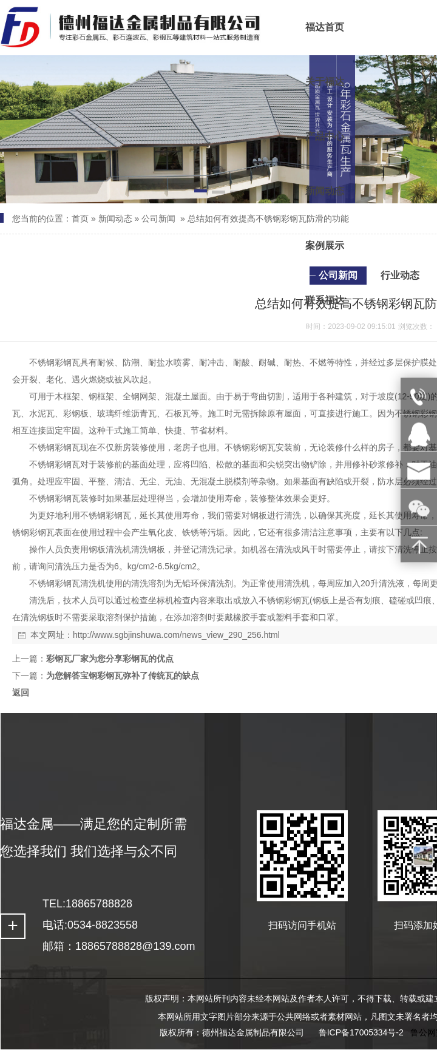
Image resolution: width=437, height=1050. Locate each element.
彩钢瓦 (67, 362)
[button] (201, 193)
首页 (80, 218)
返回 (20, 692)
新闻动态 (115, 218)
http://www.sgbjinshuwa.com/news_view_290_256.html (176, 635)
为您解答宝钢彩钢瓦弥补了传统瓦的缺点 (122, 675)
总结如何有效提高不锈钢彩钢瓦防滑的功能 (268, 218)
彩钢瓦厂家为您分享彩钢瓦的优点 (110, 658)
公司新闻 (158, 218)
